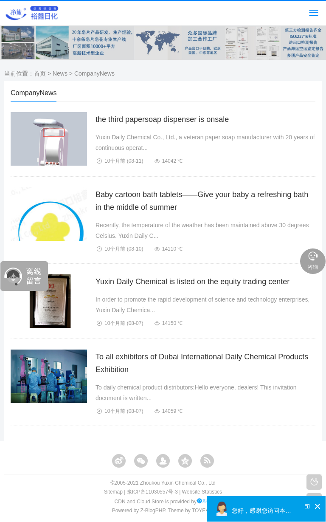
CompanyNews (94, 73)
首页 (40, 73)
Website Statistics (202, 492)
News (60, 73)
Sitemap (113, 492)
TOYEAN (202, 511)
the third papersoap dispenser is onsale (162, 119)
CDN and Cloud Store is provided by (163, 502)
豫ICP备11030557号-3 (152, 492)
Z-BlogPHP (152, 511)
